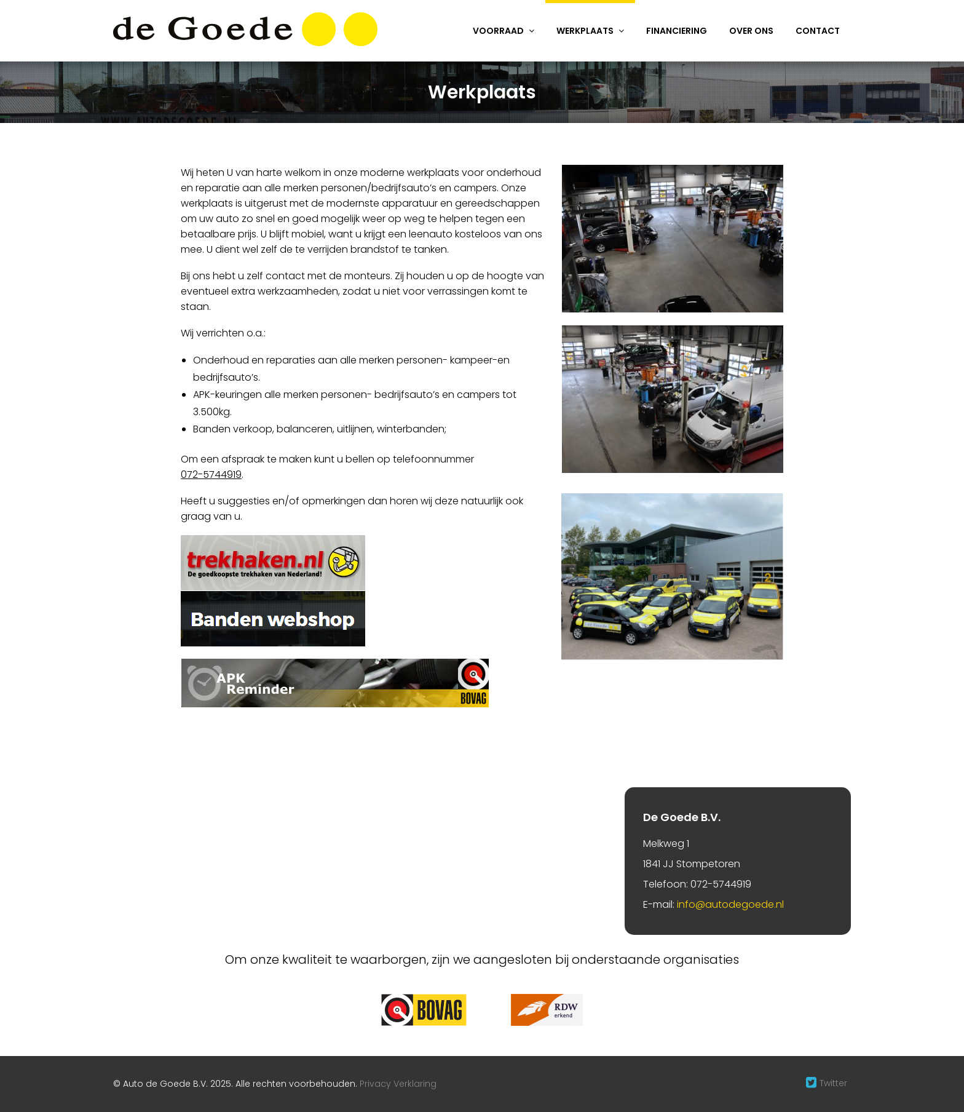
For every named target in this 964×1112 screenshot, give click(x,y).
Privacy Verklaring (398, 1084)
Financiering (676, 31)
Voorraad (498, 31)
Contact (818, 31)
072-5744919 (211, 474)
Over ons (751, 31)
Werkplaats (585, 31)
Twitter (833, 1083)
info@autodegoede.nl (730, 904)
